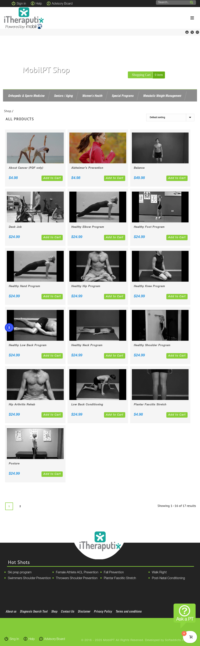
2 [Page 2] (20, 506)
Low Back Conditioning (87, 405)
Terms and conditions (129, 611)
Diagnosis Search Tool (34, 611)
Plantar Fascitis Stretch (150, 405)
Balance (139, 168)
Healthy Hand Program (24, 286)
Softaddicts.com (176, 640)
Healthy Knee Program (149, 286)
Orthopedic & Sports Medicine (26, 95)
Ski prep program (19, 572)
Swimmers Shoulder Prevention (29, 578)
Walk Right (159, 572)
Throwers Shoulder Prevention (77, 578)
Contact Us (67, 611)
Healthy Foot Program (149, 227)
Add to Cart (52, 178)
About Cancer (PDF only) (26, 168)
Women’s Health (92, 95)
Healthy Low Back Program (28, 345)
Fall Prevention (114, 572)
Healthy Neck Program (87, 345)
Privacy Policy (103, 611)
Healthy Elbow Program (87, 227)
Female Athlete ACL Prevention (77, 572)
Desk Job (15, 227)
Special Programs (123, 95)
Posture (14, 464)
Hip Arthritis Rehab (22, 405)
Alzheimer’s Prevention (87, 168)
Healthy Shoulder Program (152, 345)
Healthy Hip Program (85, 286)
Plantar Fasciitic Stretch (120, 578)
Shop (7, 111)
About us (11, 611)
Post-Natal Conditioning (168, 578)
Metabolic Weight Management (162, 95)
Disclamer (84, 611)
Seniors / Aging (63, 95)
